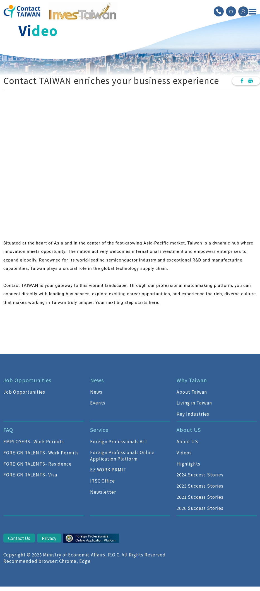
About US (187, 441)
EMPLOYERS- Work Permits (33, 441)
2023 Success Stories (200, 486)
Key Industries (193, 414)
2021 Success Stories (200, 497)
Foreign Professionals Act (118, 441)
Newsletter (103, 492)
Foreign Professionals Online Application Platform (122, 455)
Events (97, 402)
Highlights (188, 464)
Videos (184, 452)
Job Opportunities (24, 392)
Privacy (49, 538)
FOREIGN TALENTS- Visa (30, 474)
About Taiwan (192, 392)
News (96, 392)
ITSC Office (102, 481)
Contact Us (19, 538)
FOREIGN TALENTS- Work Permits (41, 452)
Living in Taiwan (194, 402)
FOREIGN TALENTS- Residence (37, 464)
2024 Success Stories (200, 474)
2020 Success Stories (200, 508)
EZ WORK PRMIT (108, 469)
